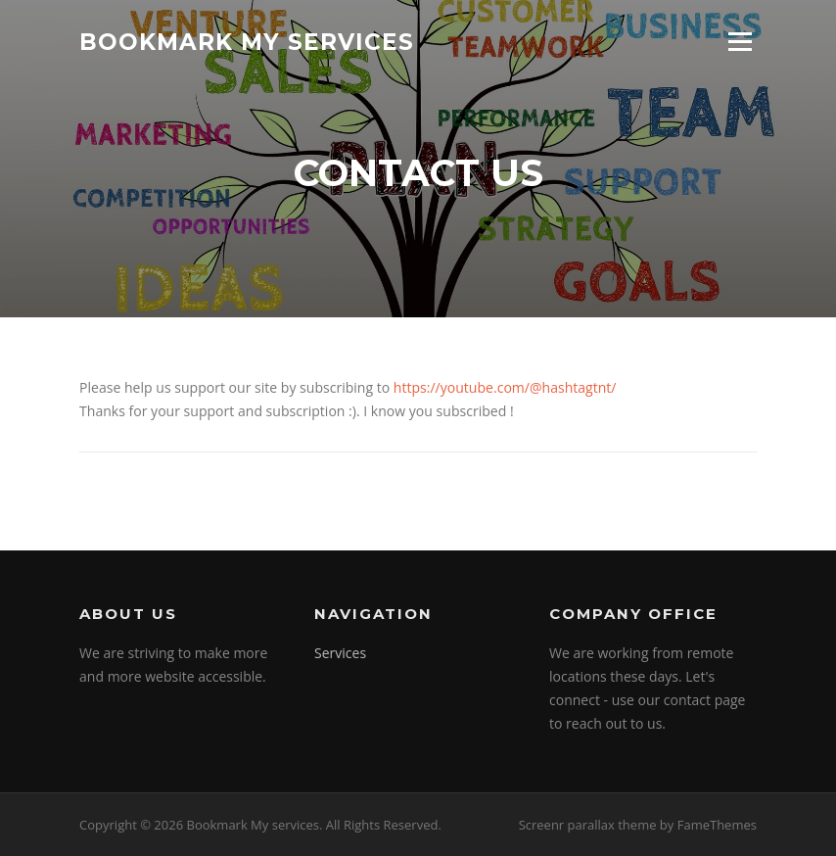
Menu (739, 41)
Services (340, 652)
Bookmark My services (246, 41)
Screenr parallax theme (588, 824)
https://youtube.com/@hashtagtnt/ (505, 387)
